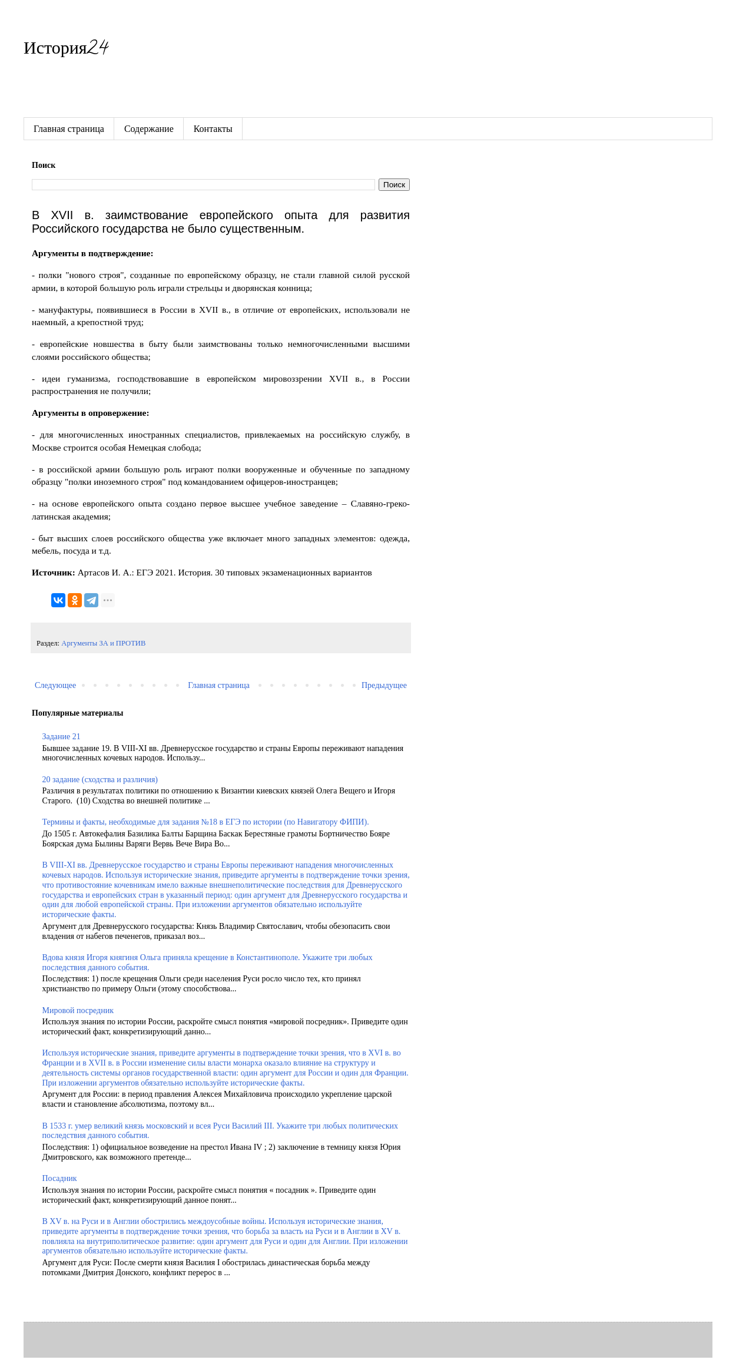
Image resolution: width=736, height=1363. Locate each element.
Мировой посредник (78, 1010)
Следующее (55, 685)
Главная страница (69, 129)
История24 (66, 50)
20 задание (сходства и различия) (100, 779)
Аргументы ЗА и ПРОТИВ (103, 643)
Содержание (149, 129)
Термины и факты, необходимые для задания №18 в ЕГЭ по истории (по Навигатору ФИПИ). (205, 822)
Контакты (213, 129)
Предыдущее (384, 685)
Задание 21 (61, 736)
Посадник (59, 1178)
